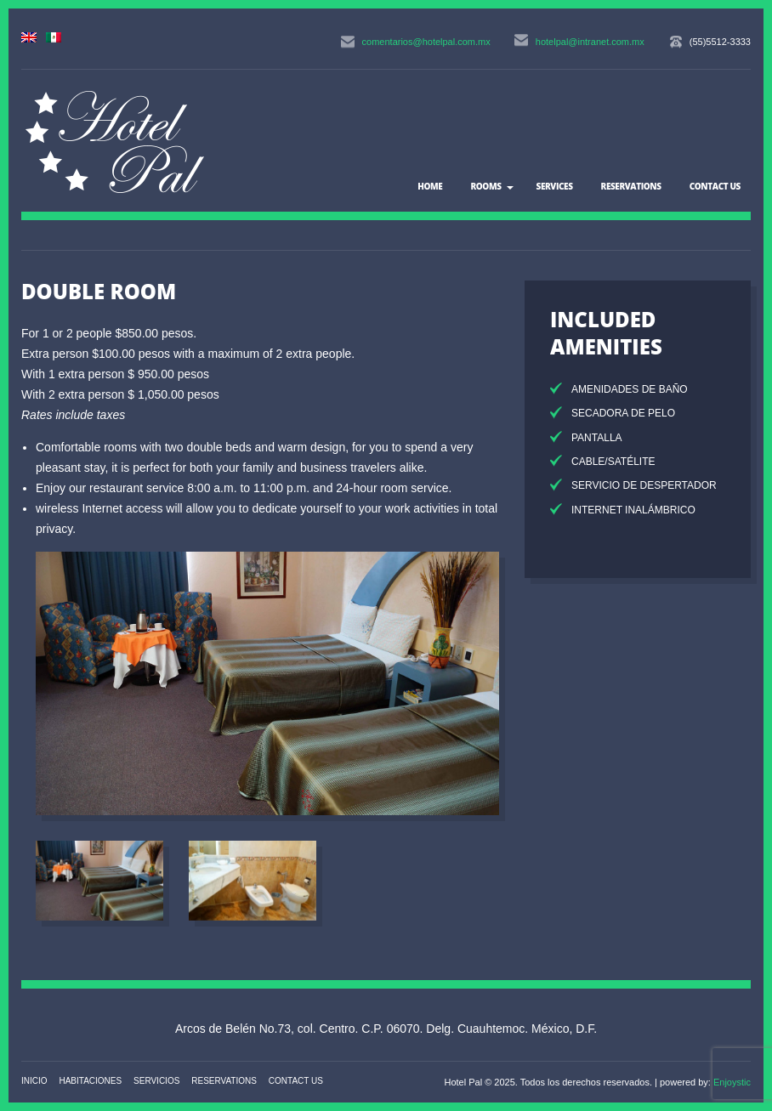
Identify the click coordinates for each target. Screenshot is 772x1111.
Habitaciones (90, 1080)
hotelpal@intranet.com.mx (590, 42)
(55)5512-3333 (720, 42)
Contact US (715, 186)
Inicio (34, 1080)
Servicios (156, 1080)
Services (554, 186)
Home (429, 186)
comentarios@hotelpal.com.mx (426, 42)
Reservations (631, 186)
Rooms (485, 186)
